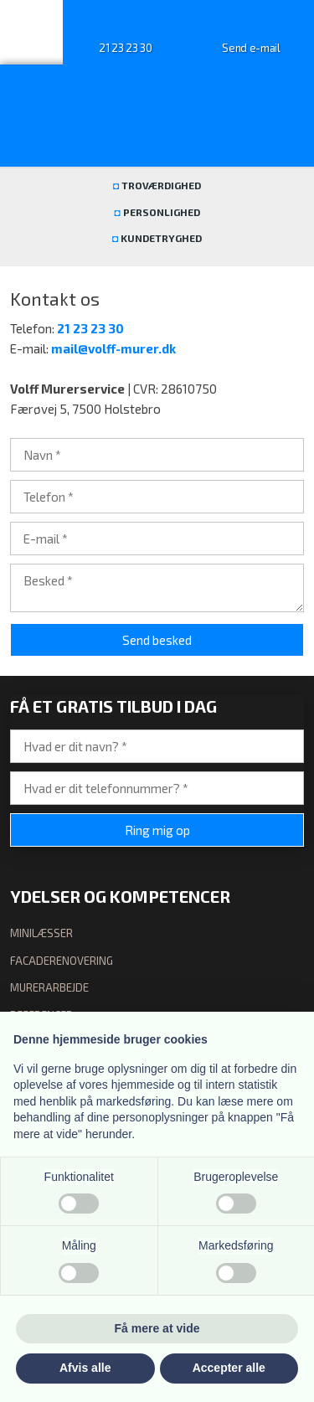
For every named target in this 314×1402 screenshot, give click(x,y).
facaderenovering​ (61, 960)
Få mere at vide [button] (157, 1328)
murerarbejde (49, 987)
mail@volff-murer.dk (113, 348)
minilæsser (41, 933)
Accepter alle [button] (229, 1367)
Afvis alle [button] (85, 1367)
